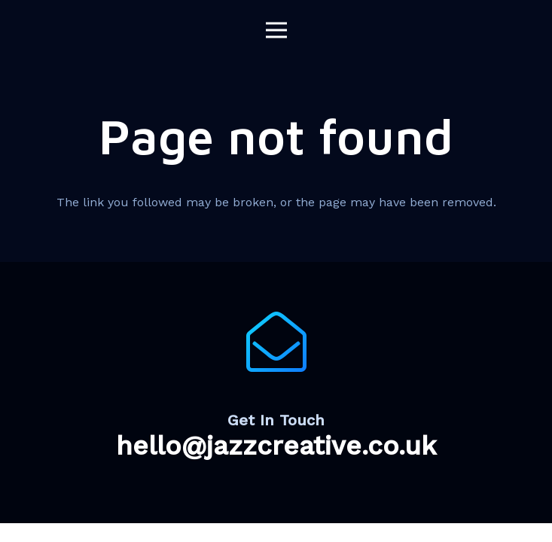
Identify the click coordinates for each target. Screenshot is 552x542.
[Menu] (276, 30)
